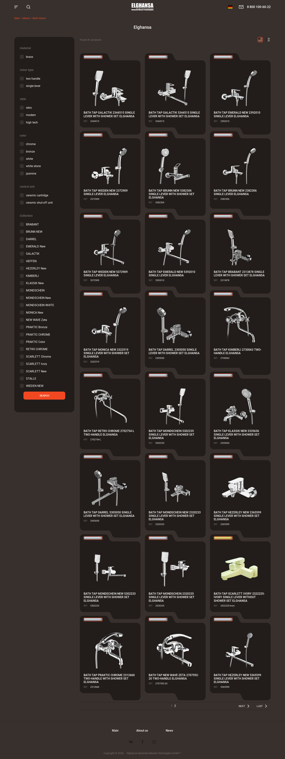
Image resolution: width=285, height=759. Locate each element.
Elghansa (142, 7)
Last (260, 706)
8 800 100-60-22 (259, 7)
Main (17, 18)
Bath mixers (39, 18)
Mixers (26, 18)
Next (242, 706)
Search (44, 395)
